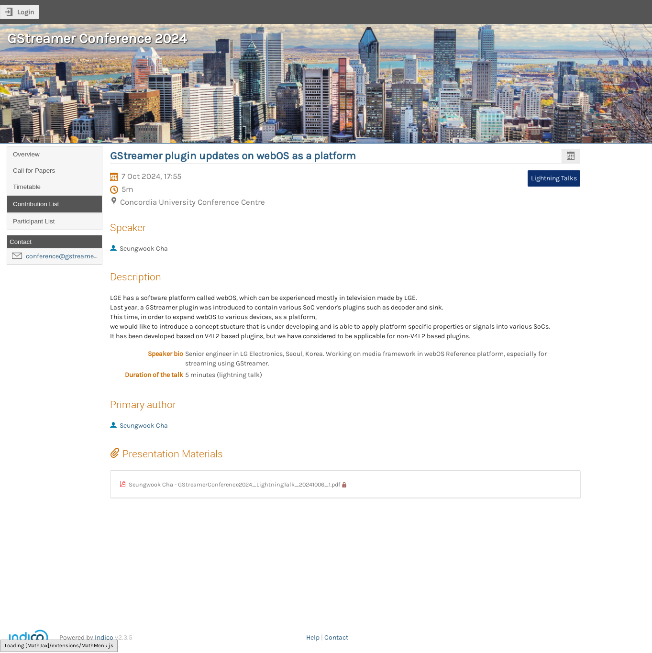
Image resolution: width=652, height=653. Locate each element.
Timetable (27, 186)
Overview (26, 154)
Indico (104, 637)
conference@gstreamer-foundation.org (85, 256)
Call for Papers (34, 170)
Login (25, 12)
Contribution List (36, 204)
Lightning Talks (554, 178)
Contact (336, 637)
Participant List (34, 221)
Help (313, 637)
